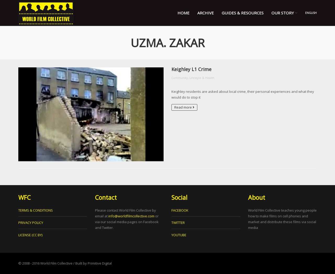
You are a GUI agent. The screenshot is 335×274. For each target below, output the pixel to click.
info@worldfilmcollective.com (131, 216)
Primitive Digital (100, 263)
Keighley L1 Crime (191, 69)
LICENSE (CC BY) (30, 235)
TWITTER (178, 222)
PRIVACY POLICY (30, 222)
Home (183, 12)
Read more (184, 107)
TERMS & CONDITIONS (35, 210)
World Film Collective (56, 263)
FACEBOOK (179, 210)
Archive (205, 12)
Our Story (284, 12)
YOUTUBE (178, 235)
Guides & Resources (243, 12)
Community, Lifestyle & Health (192, 78)
